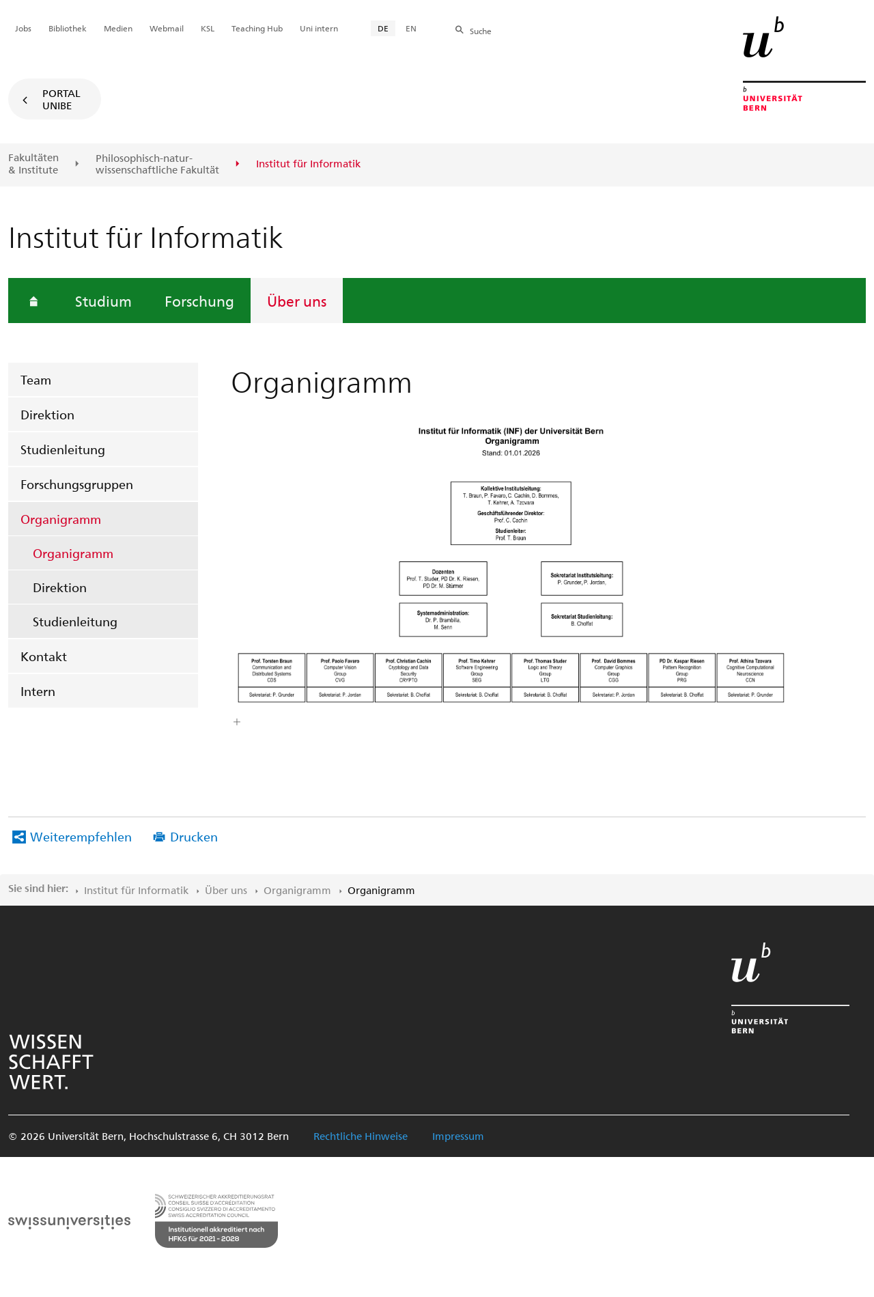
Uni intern (319, 28)
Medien (118, 28)
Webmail (167, 28)
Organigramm (60, 518)
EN (411, 28)
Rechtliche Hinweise (360, 1136)
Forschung (199, 300)
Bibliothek (67, 28)
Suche (481, 30)
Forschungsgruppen (76, 483)
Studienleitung (62, 449)
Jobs (23, 28)
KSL (207, 28)
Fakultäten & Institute (33, 164)
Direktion (47, 414)
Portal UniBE (61, 99)
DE (383, 28)
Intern (37, 690)
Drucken (194, 836)
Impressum (458, 1136)
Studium (103, 300)
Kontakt (43, 656)
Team (35, 379)
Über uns (296, 300)
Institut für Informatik (136, 890)
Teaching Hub (257, 28)
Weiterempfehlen (81, 836)
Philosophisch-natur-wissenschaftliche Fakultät (157, 164)
